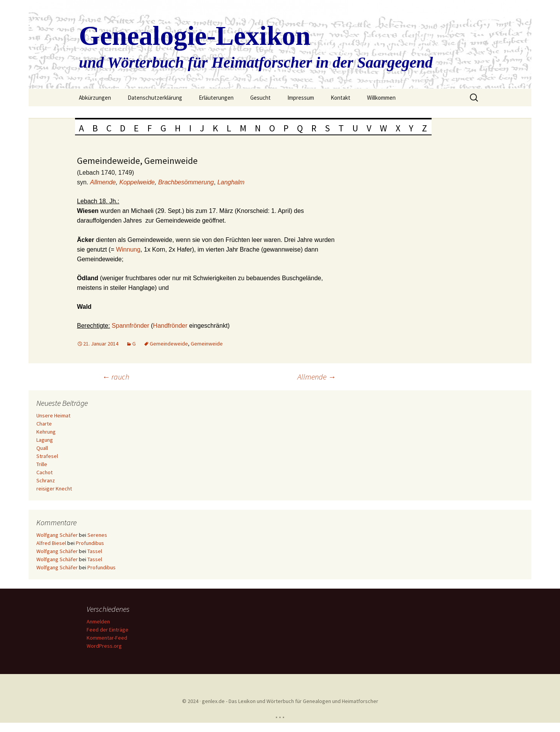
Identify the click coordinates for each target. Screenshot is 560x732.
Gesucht (260, 97)
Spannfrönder (131, 325)
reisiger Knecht (54, 488)
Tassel (94, 551)
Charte (44, 423)
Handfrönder (171, 325)
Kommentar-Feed (107, 637)
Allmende (103, 182)
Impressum (300, 97)
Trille (41, 464)
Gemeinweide (207, 343)
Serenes (97, 534)
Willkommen (381, 97)
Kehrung (46, 431)
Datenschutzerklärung (155, 97)
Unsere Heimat (53, 415)
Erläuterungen (216, 97)
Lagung (44, 439)
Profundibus (90, 543)
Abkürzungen (95, 97)
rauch (115, 376)
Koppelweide (137, 182)
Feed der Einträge (107, 629)
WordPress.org (104, 645)
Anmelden (98, 621)
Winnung (128, 249)
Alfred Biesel (51, 543)
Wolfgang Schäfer (57, 534)
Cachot (44, 472)
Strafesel (47, 456)
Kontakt (340, 97)
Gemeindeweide (169, 343)
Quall (42, 447)
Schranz (45, 480)
